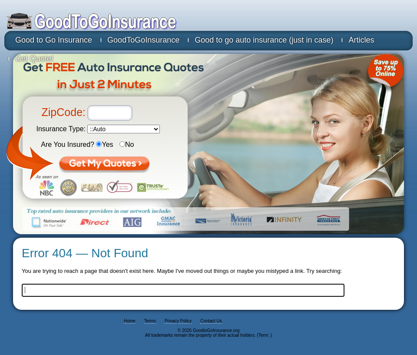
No (126, 144)
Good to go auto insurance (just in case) (264, 40)
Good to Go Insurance (53, 40)
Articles (361, 40)
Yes (104, 144)
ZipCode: (64, 112)
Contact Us (211, 321)
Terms (150, 321)
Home (130, 321)
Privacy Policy (178, 321)
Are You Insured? (67, 144)
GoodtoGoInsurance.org (123, 22)
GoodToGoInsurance (143, 40)
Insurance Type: (61, 129)
